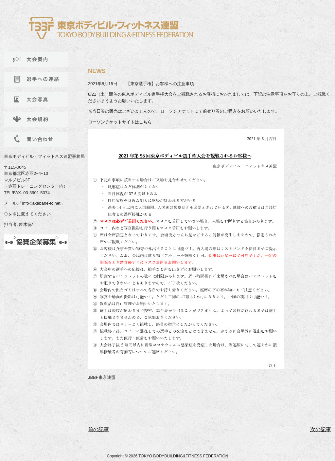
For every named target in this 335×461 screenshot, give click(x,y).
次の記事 (320, 429)
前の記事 (98, 429)
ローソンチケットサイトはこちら (120, 122)
